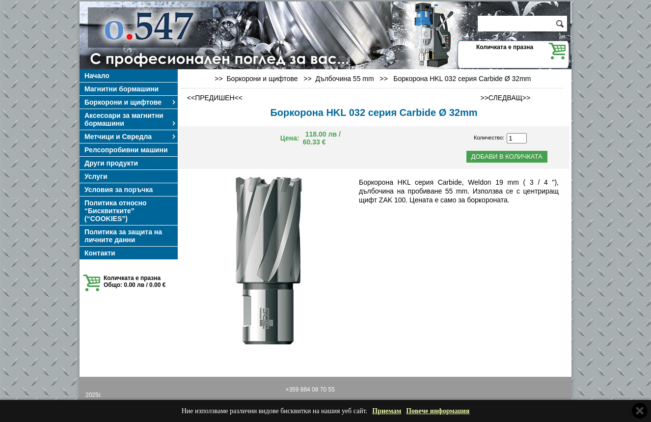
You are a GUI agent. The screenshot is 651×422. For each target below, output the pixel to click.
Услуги (96, 176)
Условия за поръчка (118, 190)
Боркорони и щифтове (130, 102)
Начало (96, 76)
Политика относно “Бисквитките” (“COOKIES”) (115, 211)
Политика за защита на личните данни (123, 236)
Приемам (386, 411)
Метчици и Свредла (130, 137)
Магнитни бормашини (121, 89)
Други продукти (111, 163)
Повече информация (437, 411)
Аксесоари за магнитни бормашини (130, 119)
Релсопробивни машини (126, 150)
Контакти (99, 253)
